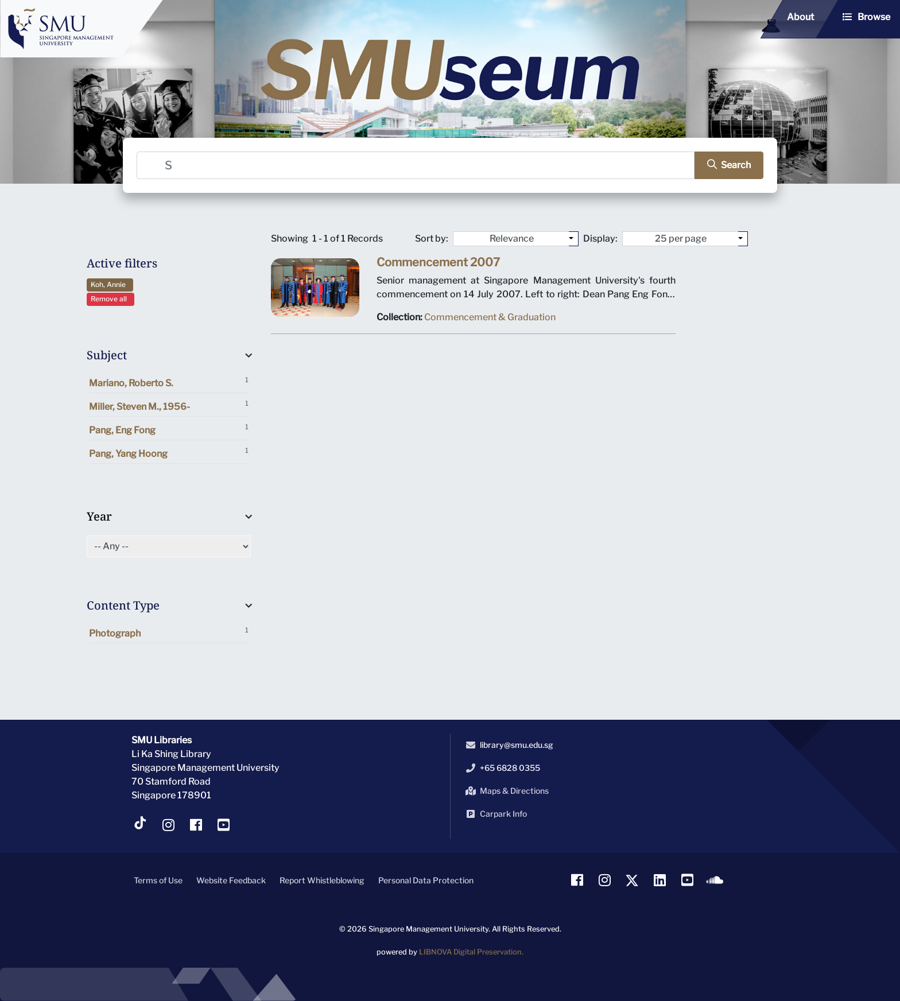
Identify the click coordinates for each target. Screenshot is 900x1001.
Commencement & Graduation (489, 319)
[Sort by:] (574, 238)
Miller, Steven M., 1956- (169, 405)
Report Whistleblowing (322, 880)
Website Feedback (231, 880)
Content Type (123, 605)
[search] (724, 165)
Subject (107, 355)
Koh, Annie (110, 284)
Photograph (169, 632)
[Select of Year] (169, 546)
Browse (874, 16)
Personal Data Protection (426, 880)
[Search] (416, 165)
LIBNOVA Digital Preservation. (471, 952)
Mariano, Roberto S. (169, 382)
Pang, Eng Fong (169, 429)
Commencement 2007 (438, 266)
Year (99, 516)
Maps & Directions (505, 791)
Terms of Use (158, 880)
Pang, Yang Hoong (169, 452)
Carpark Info (494, 814)
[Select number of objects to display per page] (743, 238)
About (800, 16)
